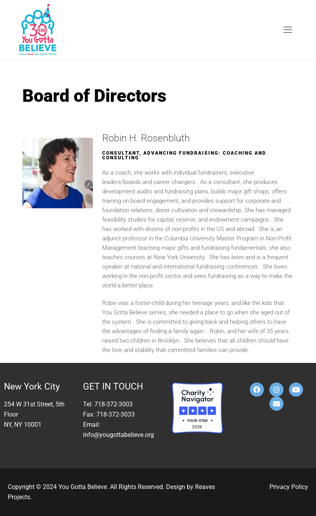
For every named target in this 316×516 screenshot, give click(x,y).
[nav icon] (287, 30)
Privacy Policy (288, 487)
